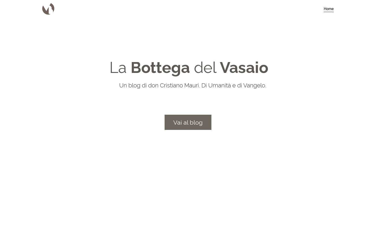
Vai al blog (188, 122)
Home (329, 9)
